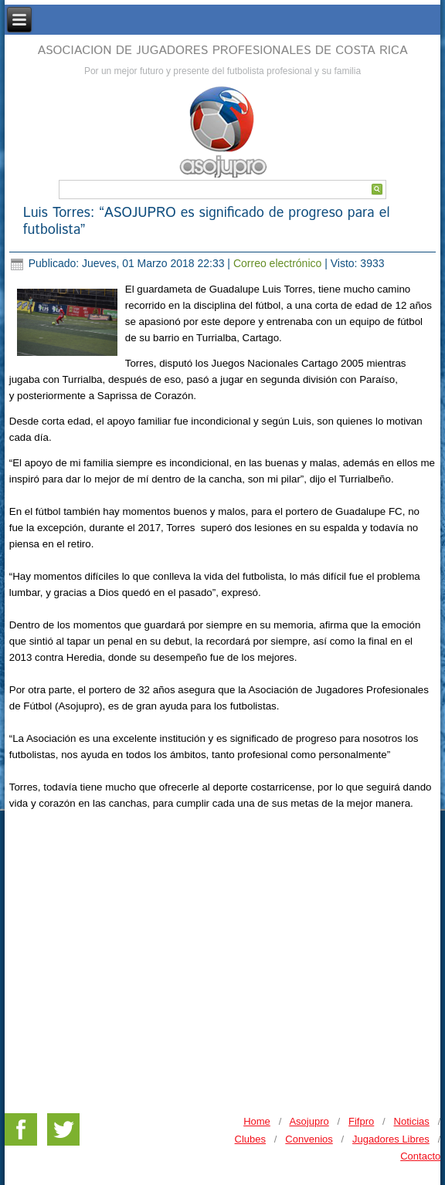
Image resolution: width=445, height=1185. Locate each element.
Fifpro (361, 1121)
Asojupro (308, 1121)
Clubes (250, 1139)
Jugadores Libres (391, 1139)
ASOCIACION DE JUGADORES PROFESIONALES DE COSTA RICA (222, 50)
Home (256, 1121)
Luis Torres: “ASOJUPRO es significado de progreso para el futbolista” (206, 222)
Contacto (420, 1156)
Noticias (412, 1121)
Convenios (308, 1139)
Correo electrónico (278, 263)
